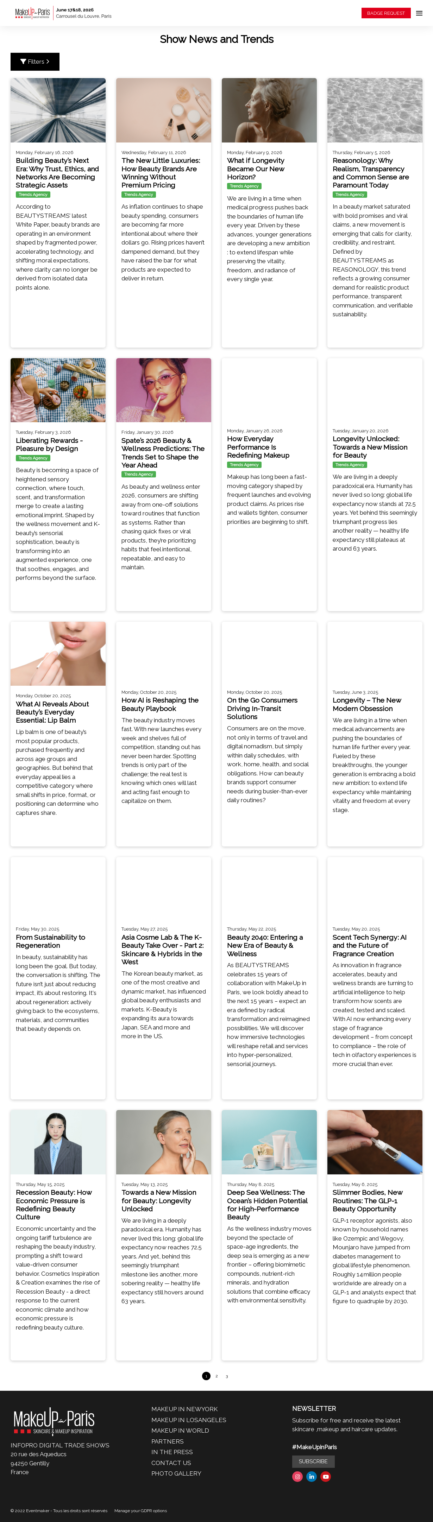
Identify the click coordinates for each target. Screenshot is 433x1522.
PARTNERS (167, 1441)
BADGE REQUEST (386, 13)
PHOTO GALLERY (176, 1473)
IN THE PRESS (172, 1452)
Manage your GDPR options (140, 1510)
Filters (35, 61)
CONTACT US (171, 1462)
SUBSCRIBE (313, 1461)
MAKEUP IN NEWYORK (184, 1409)
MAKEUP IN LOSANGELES (188, 1419)
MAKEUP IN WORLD (180, 1430)
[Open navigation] (419, 13)
